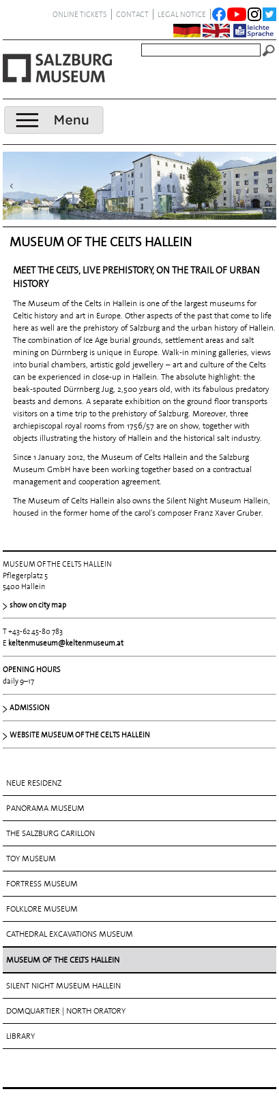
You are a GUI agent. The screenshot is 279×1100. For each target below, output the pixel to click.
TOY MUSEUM (31, 858)
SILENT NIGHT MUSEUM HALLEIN (63, 985)
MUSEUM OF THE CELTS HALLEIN (62, 959)
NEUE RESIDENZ (33, 783)
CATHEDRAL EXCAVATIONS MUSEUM (69, 934)
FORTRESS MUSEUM (42, 883)
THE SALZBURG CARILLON (50, 833)
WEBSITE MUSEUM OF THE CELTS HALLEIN (80, 734)
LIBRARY (20, 1036)
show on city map (38, 604)
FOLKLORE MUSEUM (42, 908)
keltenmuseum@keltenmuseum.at (65, 642)
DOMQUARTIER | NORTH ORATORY (66, 1010)
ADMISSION (30, 707)
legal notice (182, 14)
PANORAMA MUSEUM (45, 808)
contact (132, 14)
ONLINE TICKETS (80, 14)
